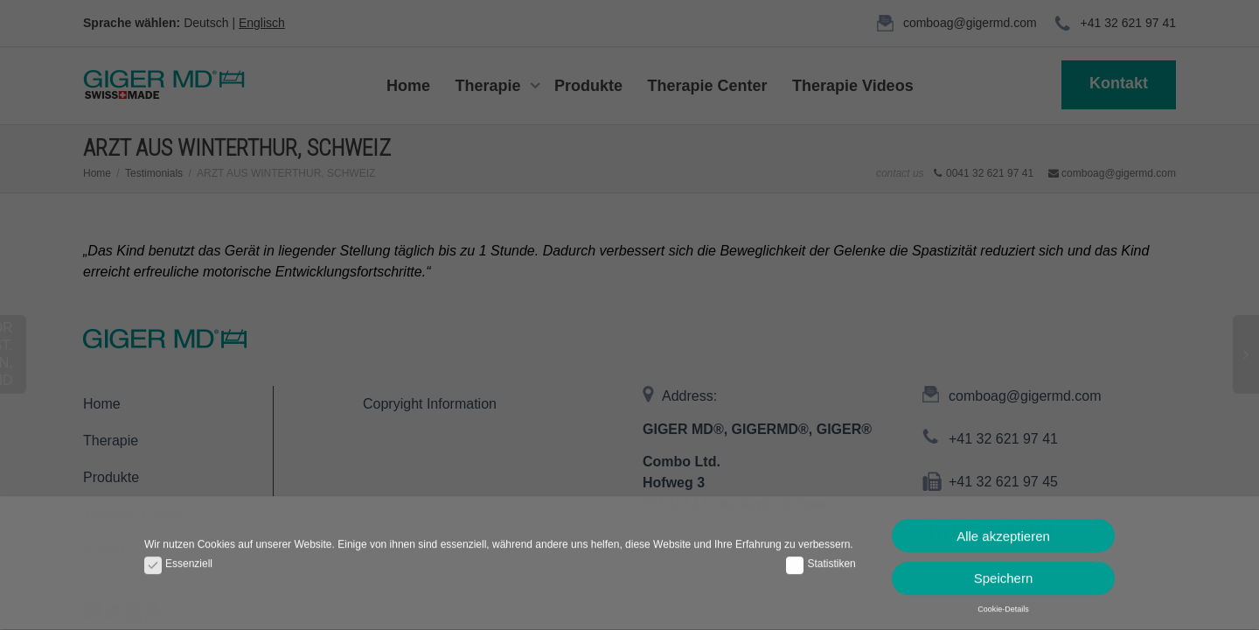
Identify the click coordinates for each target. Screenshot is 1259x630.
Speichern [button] (1003, 573)
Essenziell (178, 559)
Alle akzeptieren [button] (1003, 530)
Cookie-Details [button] (1003, 604)
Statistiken (820, 559)
